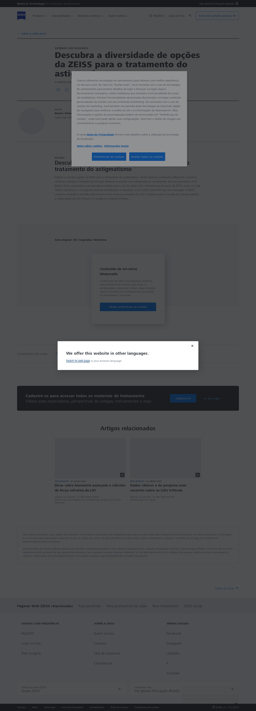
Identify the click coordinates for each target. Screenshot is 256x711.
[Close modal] (192, 346)
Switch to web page (78, 361)
